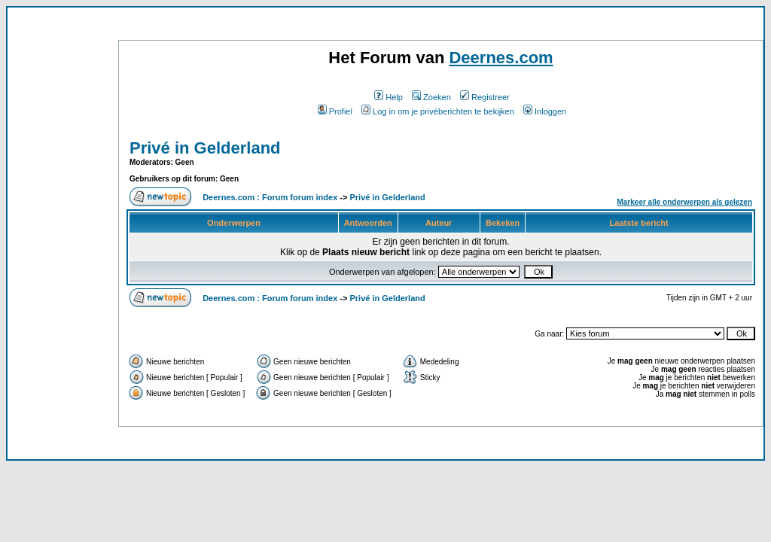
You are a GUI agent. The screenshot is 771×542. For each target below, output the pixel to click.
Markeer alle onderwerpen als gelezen (684, 202)
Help (388, 97)
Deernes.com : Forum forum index (270, 197)
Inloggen (544, 111)
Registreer (485, 97)
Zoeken (431, 97)
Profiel (335, 111)
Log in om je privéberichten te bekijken (437, 111)
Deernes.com (501, 57)
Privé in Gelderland (205, 148)
